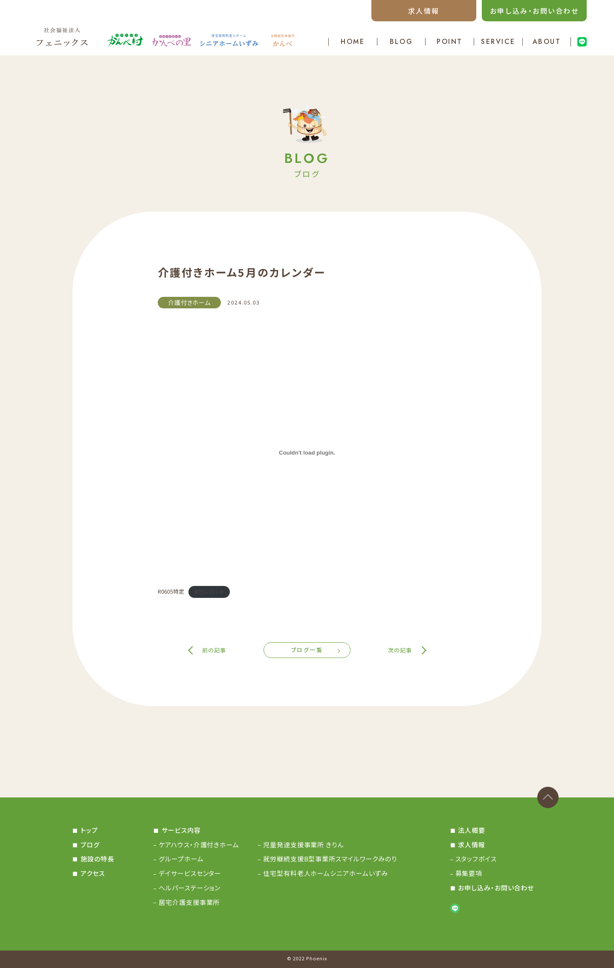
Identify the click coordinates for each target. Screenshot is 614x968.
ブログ (90, 844)
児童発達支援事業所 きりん (303, 844)
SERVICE (498, 42)
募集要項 (469, 873)
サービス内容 (181, 830)
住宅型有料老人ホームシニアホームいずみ (325, 873)
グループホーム (181, 858)
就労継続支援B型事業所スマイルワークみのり (330, 858)
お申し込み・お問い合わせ (534, 11)
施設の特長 (97, 858)
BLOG (401, 42)
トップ (89, 830)
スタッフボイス (476, 858)
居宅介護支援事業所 (189, 902)
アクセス (93, 873)
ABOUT (547, 42)
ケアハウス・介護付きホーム (199, 844)
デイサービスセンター (190, 873)
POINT (450, 42)
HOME (353, 42)
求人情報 (424, 11)
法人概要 (471, 830)
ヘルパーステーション (189, 887)
